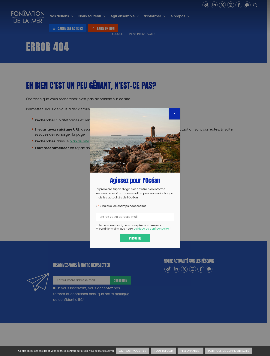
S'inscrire (135, 237)
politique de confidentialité (151, 229)
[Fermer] (174, 113)
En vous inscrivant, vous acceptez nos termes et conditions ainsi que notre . (135, 227)
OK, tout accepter (132, 351)
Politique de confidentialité (228, 351)
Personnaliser (190, 351)
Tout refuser (163, 351)
